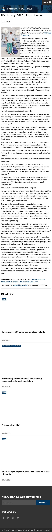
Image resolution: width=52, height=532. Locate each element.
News (4, 299)
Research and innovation (11, 346)
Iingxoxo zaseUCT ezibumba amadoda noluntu (23, 332)
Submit (43, 503)
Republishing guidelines (43, 530)
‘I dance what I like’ (11, 425)
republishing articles (20, 285)
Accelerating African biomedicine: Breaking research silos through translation (22, 379)
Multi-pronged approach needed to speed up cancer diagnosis (25, 473)
